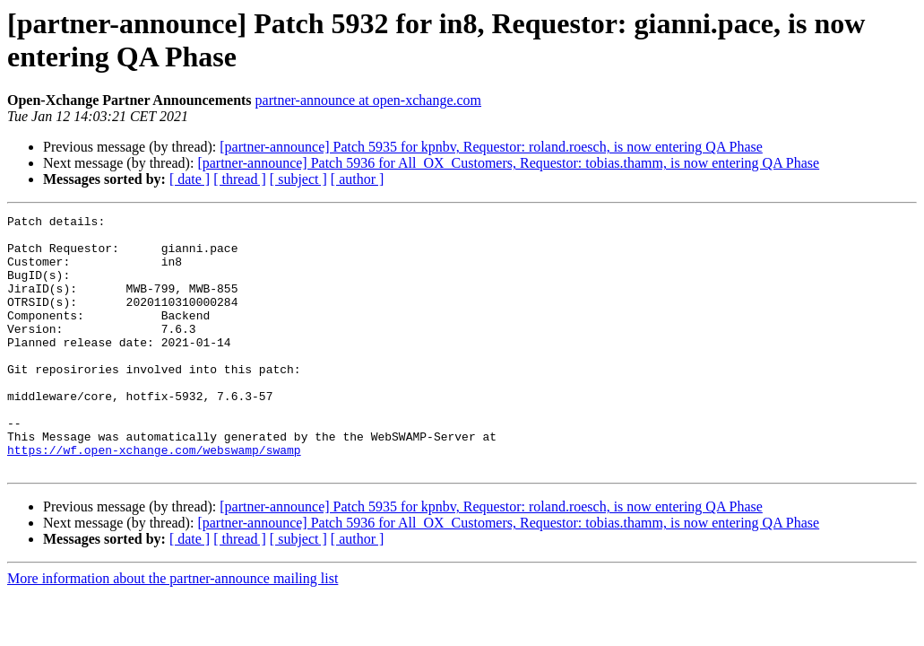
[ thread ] (239, 179)
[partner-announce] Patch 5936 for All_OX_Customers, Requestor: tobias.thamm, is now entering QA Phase (508, 162)
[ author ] (357, 179)
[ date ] (189, 179)
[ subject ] (298, 179)
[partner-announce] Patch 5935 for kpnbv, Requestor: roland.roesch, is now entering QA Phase (491, 146)
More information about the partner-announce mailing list (172, 629)
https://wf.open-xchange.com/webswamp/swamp (154, 498)
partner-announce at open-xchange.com (368, 100)
